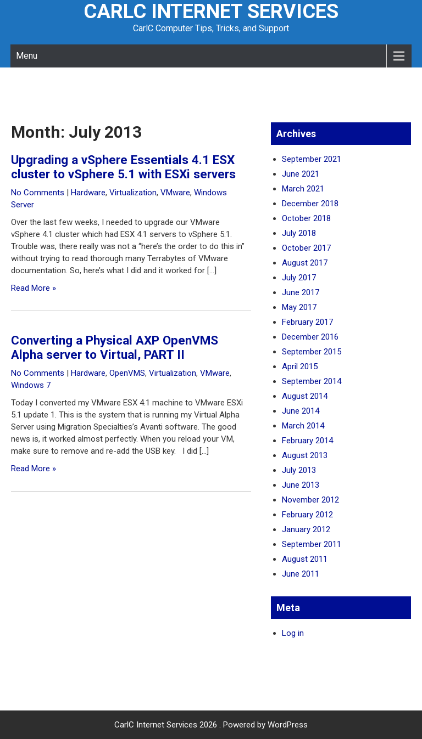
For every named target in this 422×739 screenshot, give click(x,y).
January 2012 (306, 529)
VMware (175, 193)
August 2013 (304, 455)
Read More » (33, 288)
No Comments (37, 193)
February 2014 (307, 440)
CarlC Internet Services (211, 11)
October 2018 (306, 218)
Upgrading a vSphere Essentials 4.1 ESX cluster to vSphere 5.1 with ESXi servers (123, 167)
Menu (26, 55)
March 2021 (303, 189)
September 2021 (311, 159)
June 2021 (300, 174)
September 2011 (311, 544)
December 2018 (310, 203)
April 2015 (300, 366)
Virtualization (133, 193)
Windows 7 (31, 385)
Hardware (88, 193)
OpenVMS (127, 373)
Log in (293, 633)
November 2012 (310, 500)
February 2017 (307, 322)
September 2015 (311, 352)
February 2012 (307, 515)
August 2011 (304, 559)
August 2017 (304, 263)
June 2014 (300, 411)
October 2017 (306, 248)
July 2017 (299, 278)
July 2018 (299, 233)
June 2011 (300, 574)
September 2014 (311, 381)
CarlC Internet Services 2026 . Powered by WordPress (211, 725)
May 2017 (299, 307)
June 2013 (300, 485)
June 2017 (300, 292)
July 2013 (299, 470)
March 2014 (303, 426)
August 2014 (304, 396)
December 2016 (310, 337)
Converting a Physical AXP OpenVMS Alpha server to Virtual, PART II (114, 347)
